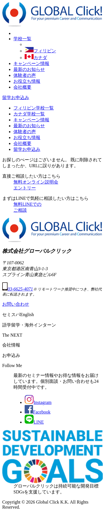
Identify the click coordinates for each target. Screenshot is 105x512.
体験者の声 (24, 75)
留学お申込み (15, 97)
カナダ (36, 57)
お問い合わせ (15, 304)
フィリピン (40, 50)
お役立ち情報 (26, 81)
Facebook (37, 412)
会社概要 (22, 87)
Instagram (38, 402)
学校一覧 (22, 38)
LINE (34, 422)
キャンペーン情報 (31, 63)
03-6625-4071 (17, 289)
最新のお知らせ (29, 69)
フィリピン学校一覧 (33, 108)
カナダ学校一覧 (29, 113)
